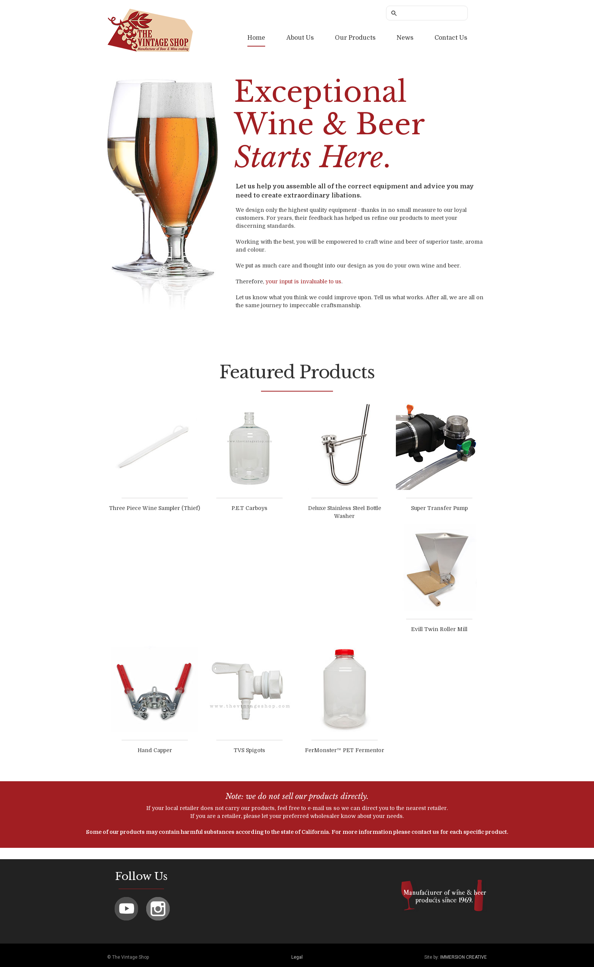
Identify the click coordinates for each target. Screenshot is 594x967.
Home (256, 37)
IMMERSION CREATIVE (463, 957)
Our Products (355, 37)
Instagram (158, 909)
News (405, 37)
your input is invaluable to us (303, 281)
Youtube (126, 909)
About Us (300, 37)
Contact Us (451, 37)
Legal (297, 957)
